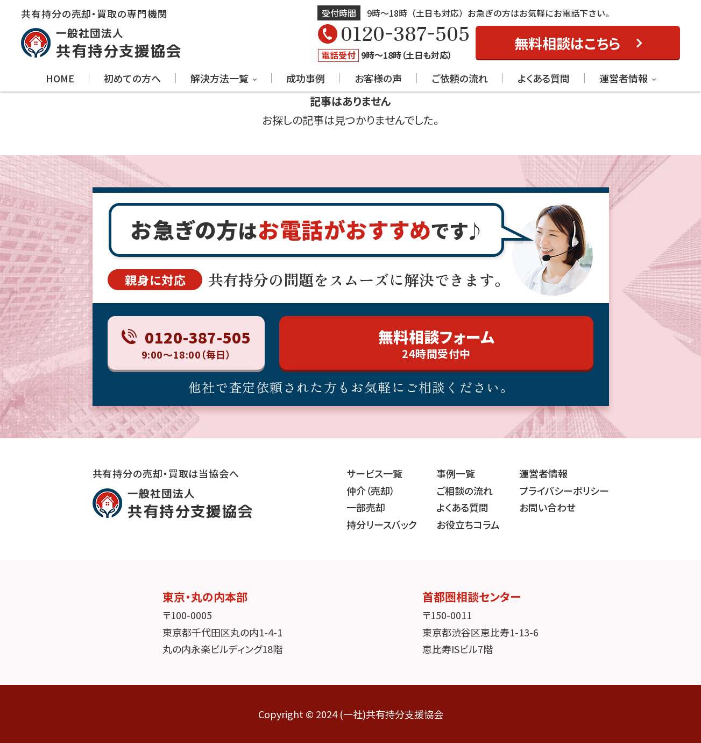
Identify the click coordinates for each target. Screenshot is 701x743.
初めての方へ (132, 78)
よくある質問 (544, 78)
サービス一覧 (374, 473)
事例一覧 (455, 473)
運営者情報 (623, 78)
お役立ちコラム (468, 524)
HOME (60, 78)
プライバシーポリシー (564, 490)
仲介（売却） (370, 490)
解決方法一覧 (219, 78)
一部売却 (365, 507)
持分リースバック (381, 524)
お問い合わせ (547, 507)
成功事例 (305, 78)
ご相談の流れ (464, 490)
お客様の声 (378, 78)
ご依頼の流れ (459, 78)
